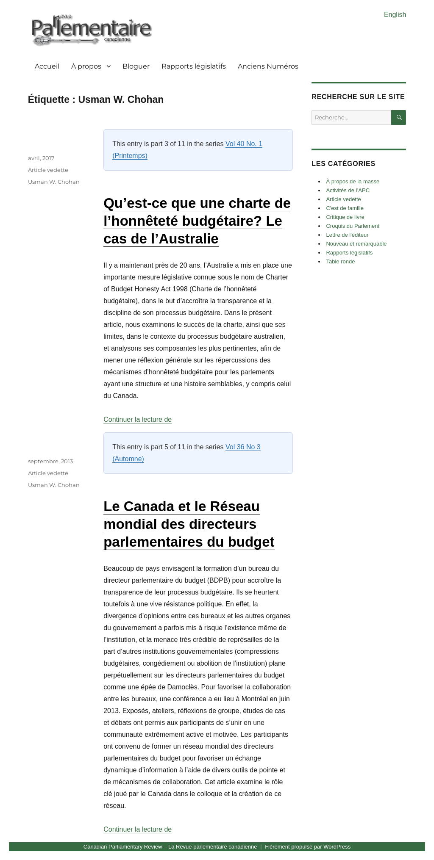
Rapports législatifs (193, 66)
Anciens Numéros (268, 66)
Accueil (47, 66)
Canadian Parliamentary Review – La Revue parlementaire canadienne (170, 846)
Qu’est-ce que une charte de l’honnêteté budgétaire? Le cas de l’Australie (197, 220)
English (395, 14)
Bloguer (136, 66)
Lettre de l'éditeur (347, 235)
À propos (86, 66)
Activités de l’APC (348, 190)
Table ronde (340, 261)
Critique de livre (345, 217)
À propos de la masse (352, 181)
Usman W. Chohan (54, 181)
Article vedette (48, 169)
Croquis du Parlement (352, 226)
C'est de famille (344, 208)
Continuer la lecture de (137, 419)
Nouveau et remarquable (356, 244)
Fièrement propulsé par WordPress (308, 846)
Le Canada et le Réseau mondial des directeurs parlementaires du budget (188, 524)
